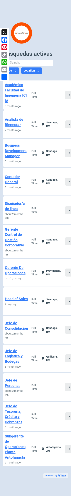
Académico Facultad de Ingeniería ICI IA (16, 93)
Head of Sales (16, 299)
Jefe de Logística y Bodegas (14, 356)
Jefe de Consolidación (16, 326)
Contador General (12, 179)
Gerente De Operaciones (15, 270)
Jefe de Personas (12, 383)
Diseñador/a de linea (15, 206)
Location (31, 70)
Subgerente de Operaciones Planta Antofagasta (15, 447)
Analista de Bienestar (14, 122)
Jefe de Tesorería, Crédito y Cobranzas (13, 414)
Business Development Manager (16, 150)
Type (11, 70)
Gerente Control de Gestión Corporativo (14, 237)
